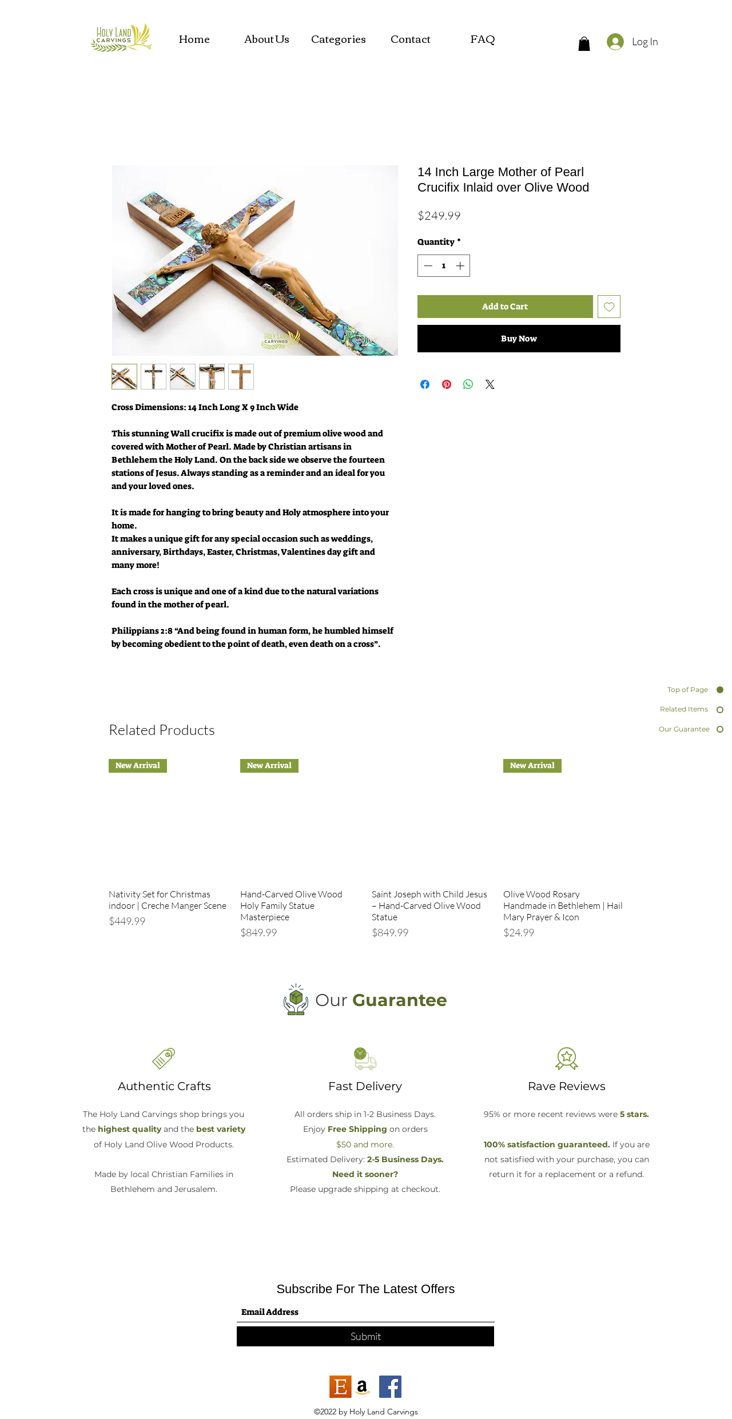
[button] (584, 44)
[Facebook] (390, 1387)
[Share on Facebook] (425, 384)
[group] (366, 855)
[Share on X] (490, 384)
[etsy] (340, 1387)
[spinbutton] (444, 265)
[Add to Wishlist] (609, 307)
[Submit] (365, 1336)
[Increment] (461, 265)
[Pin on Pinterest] (446, 384)
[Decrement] (427, 265)
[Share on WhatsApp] (468, 384)
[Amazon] (362, 1387)
